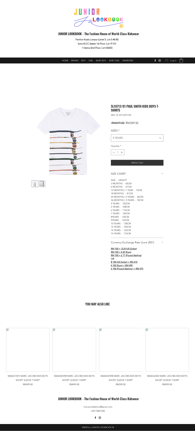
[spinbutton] (117, 152)
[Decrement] (113, 152)
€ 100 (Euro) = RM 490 (122, 265)
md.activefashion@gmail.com (98, 406)
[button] (181, 60)
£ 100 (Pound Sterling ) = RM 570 (127, 268)
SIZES (115, 130)
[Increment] (122, 152)
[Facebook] (155, 60)
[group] (97, 357)
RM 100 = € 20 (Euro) (121, 252)
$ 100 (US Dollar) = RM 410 (124, 262)
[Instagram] (159, 60)
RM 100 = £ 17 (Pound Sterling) (126, 255)
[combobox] (137, 138)
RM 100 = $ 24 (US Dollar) (124, 248)
